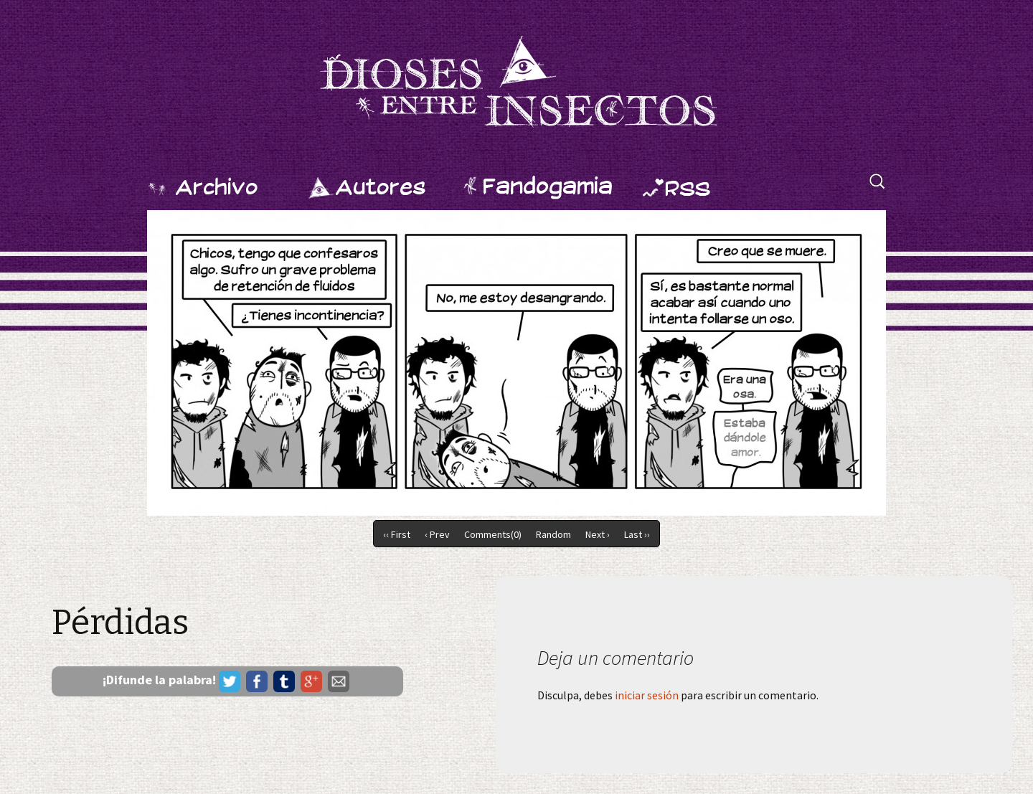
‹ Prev (437, 534)
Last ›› (637, 534)
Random (553, 534)
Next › (597, 534)
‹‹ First (396, 534)
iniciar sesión (647, 695)
